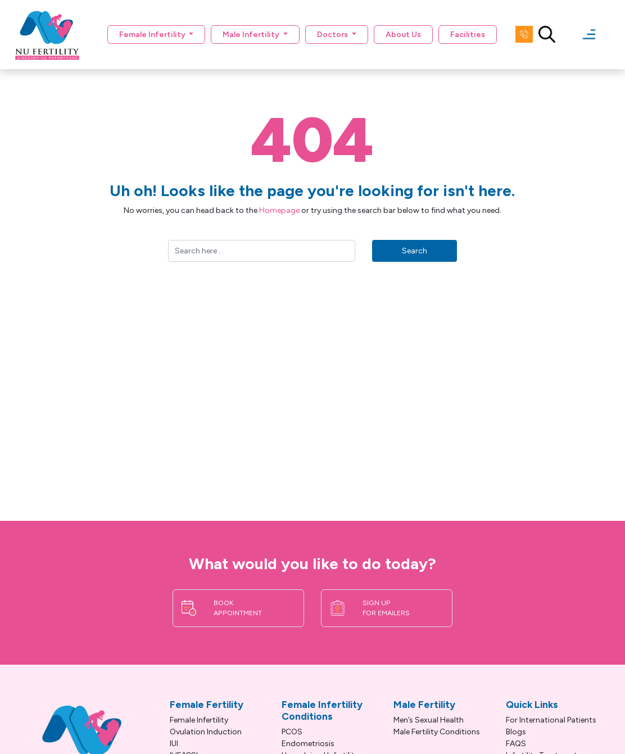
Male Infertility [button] (252, 34)
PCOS (292, 732)
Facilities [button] (467, 34)
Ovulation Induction (206, 732)
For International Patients (551, 720)
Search (414, 251)
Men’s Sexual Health (428, 720)
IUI (174, 743)
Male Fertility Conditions (436, 732)
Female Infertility (199, 720)
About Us (403, 34)
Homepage (279, 210)
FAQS (516, 743)
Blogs (516, 732)
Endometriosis (308, 743)
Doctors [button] (333, 34)
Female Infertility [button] (153, 34)
